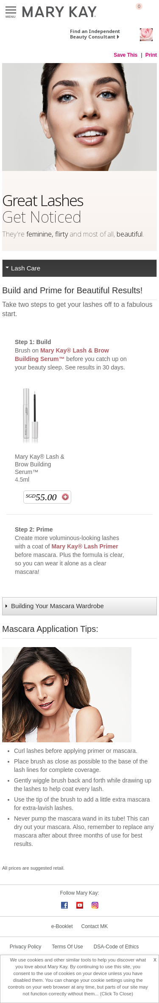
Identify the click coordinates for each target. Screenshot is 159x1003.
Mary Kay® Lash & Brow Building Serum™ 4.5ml (39, 468)
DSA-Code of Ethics (116, 947)
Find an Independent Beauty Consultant (95, 33)
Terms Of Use (67, 947)
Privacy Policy (26, 947)
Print (151, 55)
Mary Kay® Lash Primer (84, 546)
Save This (125, 55)
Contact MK (94, 926)
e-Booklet (62, 926)
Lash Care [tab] (25, 268)
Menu (11, 10)
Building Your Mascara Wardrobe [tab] (57, 605)
